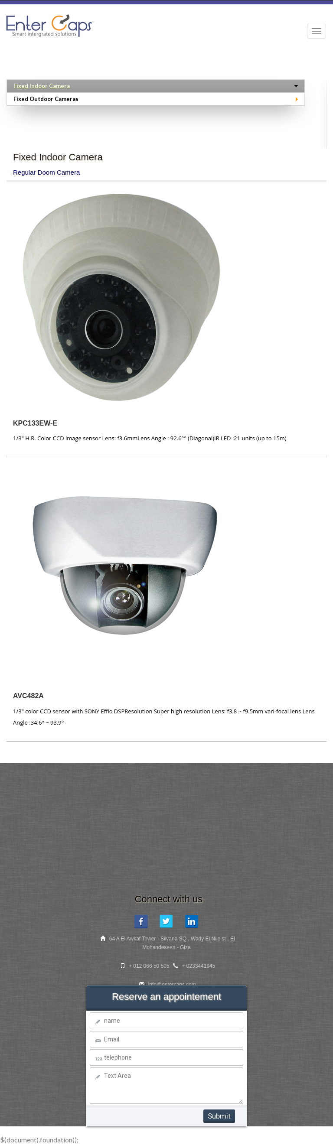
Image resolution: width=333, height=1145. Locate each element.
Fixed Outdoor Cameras (45, 98)
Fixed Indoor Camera (41, 85)
